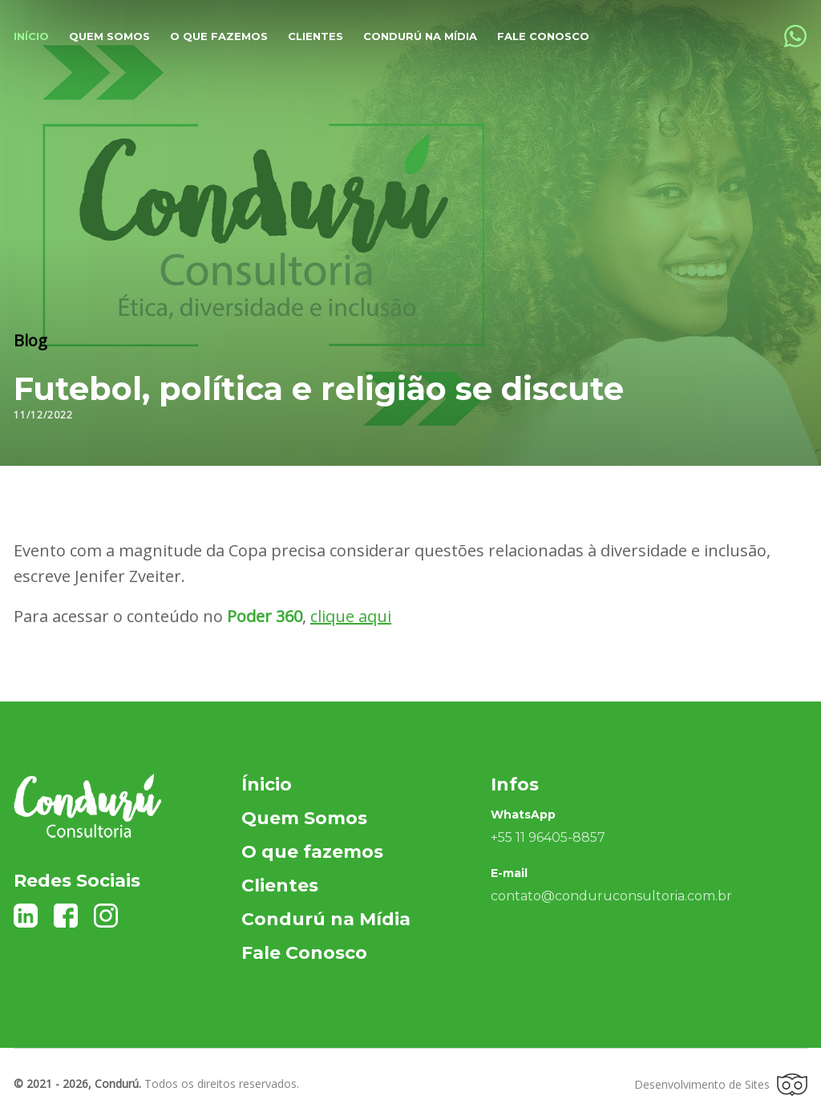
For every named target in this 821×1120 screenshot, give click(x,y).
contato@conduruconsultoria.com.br (611, 896)
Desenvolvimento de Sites (720, 1085)
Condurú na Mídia (420, 36)
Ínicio (266, 784)
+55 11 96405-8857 (548, 837)
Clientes (315, 36)
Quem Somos (304, 818)
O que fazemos (219, 36)
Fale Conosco (543, 36)
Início (31, 36)
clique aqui (350, 616)
